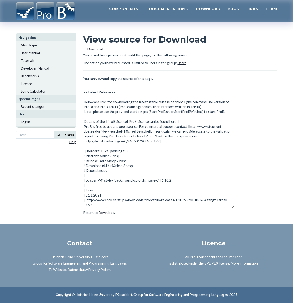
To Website (57, 270)
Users (182, 63)
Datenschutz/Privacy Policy (88, 270)
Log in (25, 122)
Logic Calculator (33, 91)
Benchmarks (30, 76)
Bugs (233, 13)
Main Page (29, 45)
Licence (26, 84)
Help (72, 142)
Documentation (169, 13)
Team (271, 13)
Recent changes (33, 106)
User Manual (30, 53)
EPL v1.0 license (216, 263)
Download (208, 13)
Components (125, 13)
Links (252, 13)
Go (59, 134)
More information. (244, 263)
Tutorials (28, 60)
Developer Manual (35, 68)
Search (69, 134)
